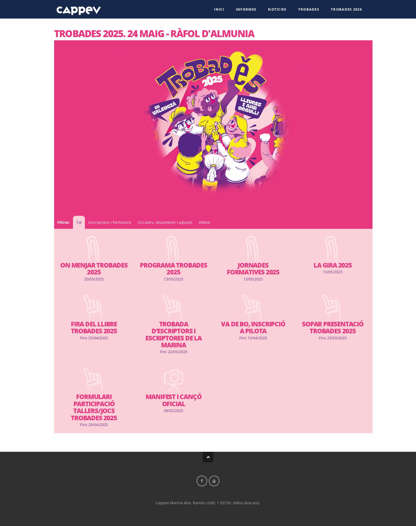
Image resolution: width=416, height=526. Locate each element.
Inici (219, 9)
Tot (79, 222)
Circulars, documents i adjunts (165, 222)
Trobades (308, 9)
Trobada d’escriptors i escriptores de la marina (173, 334)
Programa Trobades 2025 (173, 268)
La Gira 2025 (333, 265)
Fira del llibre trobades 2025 (94, 327)
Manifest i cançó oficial (174, 400)
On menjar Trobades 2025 (94, 268)
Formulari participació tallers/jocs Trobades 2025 (94, 407)
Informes (246, 9)
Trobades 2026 (346, 9)
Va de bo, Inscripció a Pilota (253, 327)
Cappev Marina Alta (78, 9)
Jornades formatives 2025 (253, 268)
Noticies (277, 9)
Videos (204, 222)
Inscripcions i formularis (109, 222)
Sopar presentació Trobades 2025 (332, 327)
